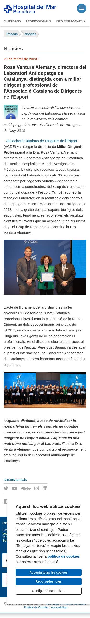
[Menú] (81, 8)
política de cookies (64, 556)
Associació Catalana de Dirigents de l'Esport (41, 141)
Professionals (38, 21)
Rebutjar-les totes (49, 581)
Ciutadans (12, 21)
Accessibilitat (59, 607)
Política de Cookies (36, 607)
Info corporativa (70, 21)
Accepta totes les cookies (49, 572)
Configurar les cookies (48, 591)
